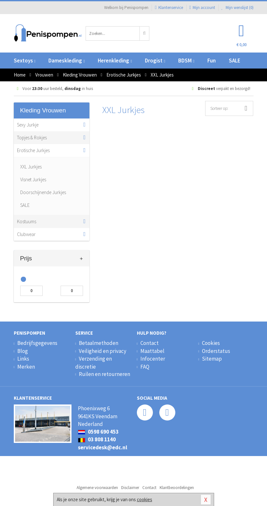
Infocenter (152, 358)
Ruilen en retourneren (104, 374)
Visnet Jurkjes (33, 179)
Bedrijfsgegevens (37, 343)
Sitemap (212, 358)
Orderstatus (216, 351)
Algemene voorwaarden (97, 487)
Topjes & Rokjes (32, 138)
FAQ (144, 366)
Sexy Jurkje (27, 125)
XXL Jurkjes (31, 167)
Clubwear (26, 234)
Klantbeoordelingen (177, 487)
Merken (26, 366)
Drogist (155, 60)
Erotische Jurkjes (33, 150)
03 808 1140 (97, 439)
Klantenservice (169, 7)
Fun (211, 60)
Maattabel (152, 351)
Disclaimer (130, 487)
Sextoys (25, 60)
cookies (144, 499)
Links (23, 358)
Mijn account (202, 7)
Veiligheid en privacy (102, 351)
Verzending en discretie (93, 362)
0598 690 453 (98, 431)
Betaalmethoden (98, 343)
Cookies (211, 343)
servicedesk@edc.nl (102, 447)
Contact (149, 343)
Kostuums (26, 221)
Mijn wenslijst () (237, 7)
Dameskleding (66, 60)
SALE (234, 60)
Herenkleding (115, 60)
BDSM (186, 60)
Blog (22, 351)
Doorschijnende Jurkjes (43, 192)
